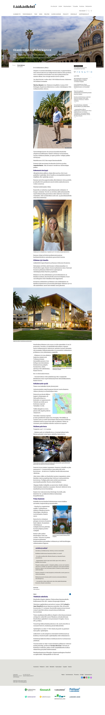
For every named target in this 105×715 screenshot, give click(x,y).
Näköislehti (52, 667)
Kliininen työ (17, 15)
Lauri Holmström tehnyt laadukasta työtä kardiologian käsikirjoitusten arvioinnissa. (82, 87)
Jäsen (40, 15)
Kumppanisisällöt (84, 15)
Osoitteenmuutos (69, 675)
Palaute (63, 675)
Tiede (35, 15)
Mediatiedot (89, 6)
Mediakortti (42, 667)
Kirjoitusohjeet (67, 6)
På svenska (76, 675)
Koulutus (81, 6)
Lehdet (60, 6)
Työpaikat (75, 6)
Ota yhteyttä (54, 6)
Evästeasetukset (88, 675)
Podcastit (66, 15)
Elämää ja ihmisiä (56, 15)
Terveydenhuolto (27, 15)
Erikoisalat (74, 15)
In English (82, 675)
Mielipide (46, 15)
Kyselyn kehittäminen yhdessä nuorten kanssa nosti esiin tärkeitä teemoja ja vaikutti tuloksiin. (82, 99)
